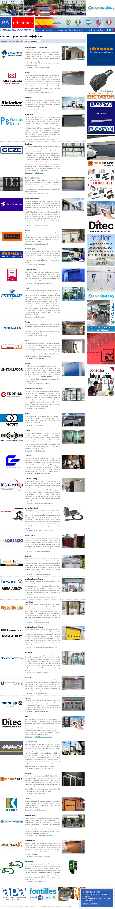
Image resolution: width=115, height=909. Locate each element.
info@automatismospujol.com (44, 530)
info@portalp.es (40, 317)
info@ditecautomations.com (43, 737)
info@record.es (39, 425)
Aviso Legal (68, 906)
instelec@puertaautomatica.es (44, 93)
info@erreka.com (40, 409)
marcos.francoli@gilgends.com (44, 768)
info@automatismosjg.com (43, 856)
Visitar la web (29, 68)
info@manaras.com (40, 882)
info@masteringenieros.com (43, 836)
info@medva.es (39, 359)
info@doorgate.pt (40, 794)
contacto (100, 30)
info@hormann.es (40, 265)
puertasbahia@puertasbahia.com (44, 139)
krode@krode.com (40, 810)
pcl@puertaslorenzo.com (42, 551)
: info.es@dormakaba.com (42, 672)
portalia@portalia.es (41, 336)
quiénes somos (48, 30)
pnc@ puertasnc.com (41, 225)
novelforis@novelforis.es (42, 574)
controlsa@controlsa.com (42, 474)
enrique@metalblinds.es (42, 622)
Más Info (94, 904)
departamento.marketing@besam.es (45, 597)
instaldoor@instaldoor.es (42, 384)
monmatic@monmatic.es (42, 68)
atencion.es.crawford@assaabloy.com (46, 647)
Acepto (85, 904)
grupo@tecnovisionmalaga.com (44, 503)
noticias (60, 30)
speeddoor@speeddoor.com (43, 283)
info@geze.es (39, 173)
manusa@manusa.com (41, 712)
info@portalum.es (40, 693)
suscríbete (91, 30)
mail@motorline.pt (40, 109)
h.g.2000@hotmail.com (41, 194)
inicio (37, 30)
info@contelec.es (40, 451)
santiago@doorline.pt (41, 244)
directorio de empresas (75, 30)
